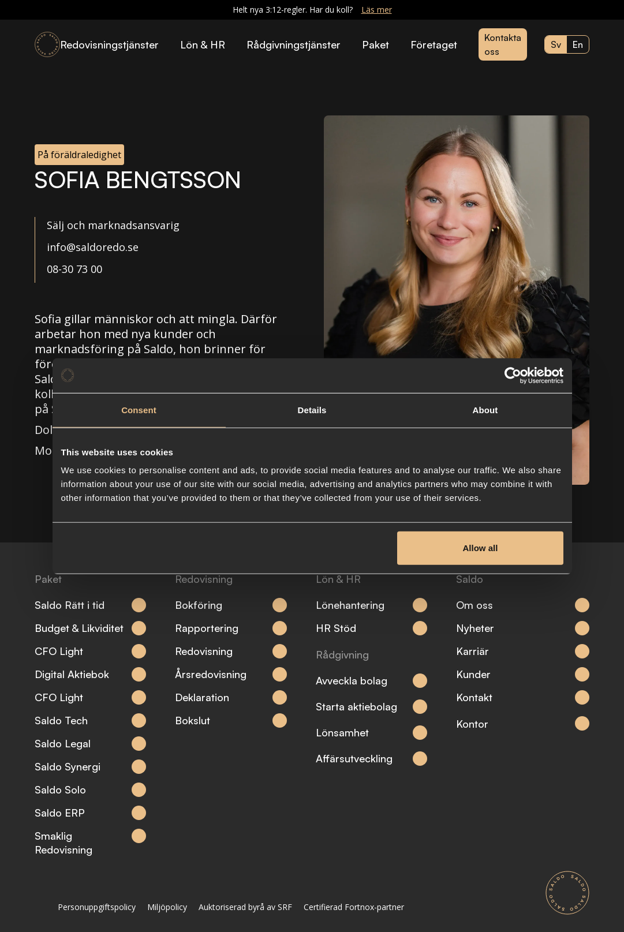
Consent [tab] (138, 409)
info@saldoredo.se (93, 247)
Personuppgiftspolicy (97, 906)
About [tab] (485, 409)
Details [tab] (312, 409)
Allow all (480, 548)
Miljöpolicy (167, 906)
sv (556, 44)
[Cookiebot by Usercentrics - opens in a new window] (512, 375)
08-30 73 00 (74, 269)
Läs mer (376, 9)
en (578, 44)
